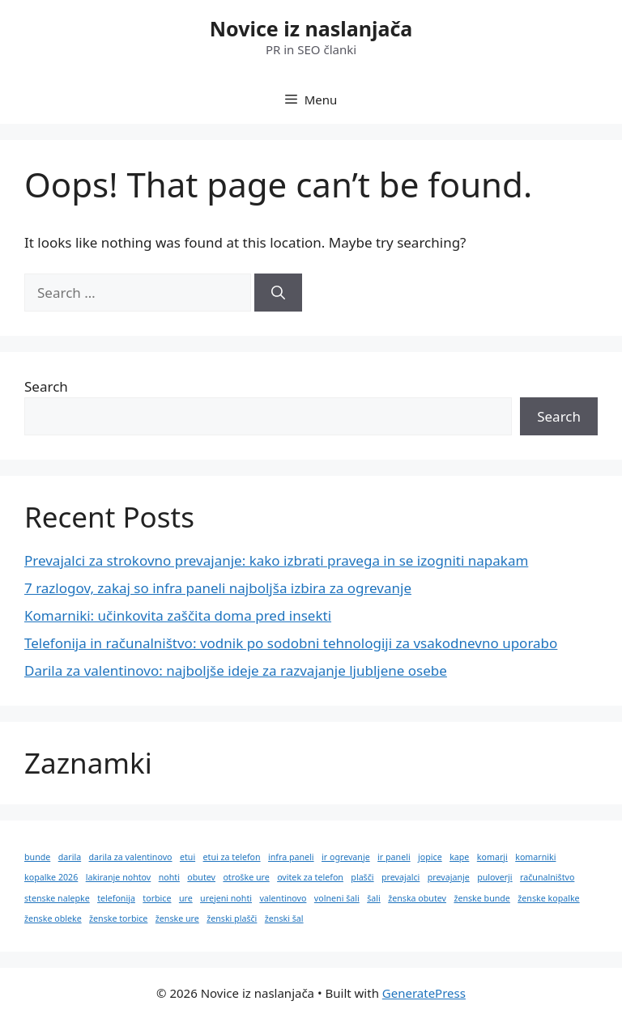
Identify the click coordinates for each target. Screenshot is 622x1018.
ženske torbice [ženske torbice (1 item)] (118, 918)
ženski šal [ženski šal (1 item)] (284, 918)
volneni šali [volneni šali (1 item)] (337, 898)
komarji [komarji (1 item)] (492, 857)
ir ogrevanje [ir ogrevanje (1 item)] (346, 857)
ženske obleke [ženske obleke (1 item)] (53, 918)
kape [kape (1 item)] (459, 857)
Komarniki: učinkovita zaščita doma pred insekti (177, 615)
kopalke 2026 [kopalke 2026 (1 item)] (51, 877)
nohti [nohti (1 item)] (169, 877)
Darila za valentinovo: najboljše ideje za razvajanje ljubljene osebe (235, 670)
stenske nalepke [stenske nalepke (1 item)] (57, 898)
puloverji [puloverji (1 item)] (494, 877)
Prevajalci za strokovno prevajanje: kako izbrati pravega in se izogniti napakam (276, 560)
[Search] (278, 293)
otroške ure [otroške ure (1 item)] (246, 877)
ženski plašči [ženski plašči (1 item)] (232, 918)
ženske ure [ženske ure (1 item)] (177, 918)
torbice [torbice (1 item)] (157, 898)
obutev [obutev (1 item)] (201, 877)
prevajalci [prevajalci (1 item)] (400, 877)
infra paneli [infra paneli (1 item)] (291, 857)
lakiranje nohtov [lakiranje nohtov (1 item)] (118, 877)
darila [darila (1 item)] (69, 857)
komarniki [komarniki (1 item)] (535, 857)
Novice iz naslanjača (311, 28)
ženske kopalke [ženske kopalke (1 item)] (548, 898)
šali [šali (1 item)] (374, 898)
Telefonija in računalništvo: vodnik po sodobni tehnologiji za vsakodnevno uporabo (290, 643)
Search (46, 386)
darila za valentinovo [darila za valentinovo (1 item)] (131, 857)
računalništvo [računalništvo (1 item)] (547, 877)
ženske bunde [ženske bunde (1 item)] (481, 898)
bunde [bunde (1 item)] (37, 857)
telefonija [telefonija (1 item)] (116, 898)
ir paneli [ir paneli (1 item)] (394, 857)
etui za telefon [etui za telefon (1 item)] (232, 857)
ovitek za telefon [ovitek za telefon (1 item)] (310, 877)
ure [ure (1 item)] (186, 898)
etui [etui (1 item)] (187, 857)
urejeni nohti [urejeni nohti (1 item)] (226, 898)
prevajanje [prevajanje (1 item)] (449, 877)
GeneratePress (424, 993)
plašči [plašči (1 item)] (362, 877)
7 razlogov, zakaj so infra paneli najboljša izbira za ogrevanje (217, 588)
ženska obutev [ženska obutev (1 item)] (417, 898)
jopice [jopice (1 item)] (430, 857)
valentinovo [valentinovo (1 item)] (282, 898)
